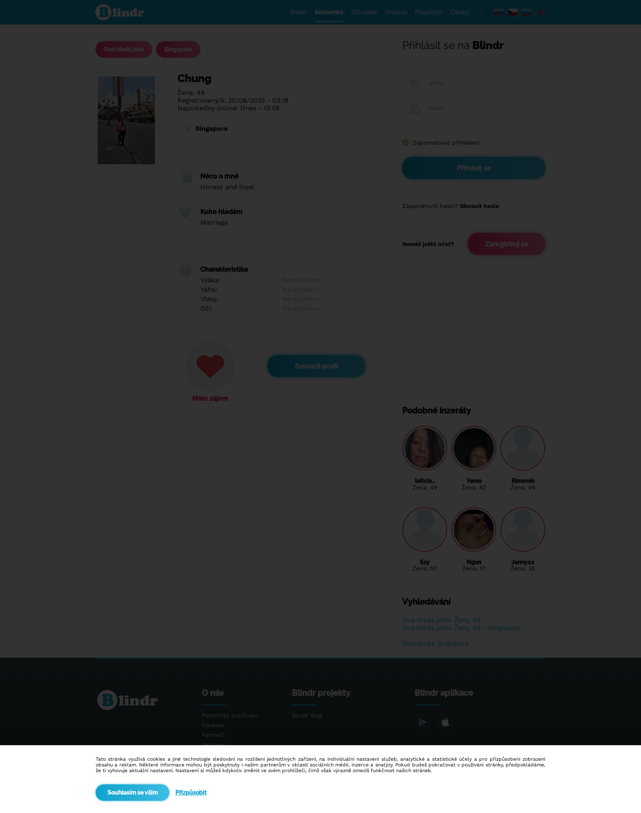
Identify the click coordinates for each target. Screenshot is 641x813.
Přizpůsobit (190, 792)
